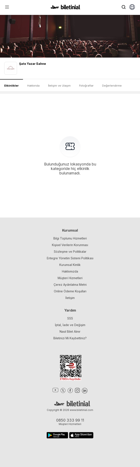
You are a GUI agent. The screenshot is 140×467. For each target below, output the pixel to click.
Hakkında (33, 85)
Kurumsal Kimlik (70, 265)
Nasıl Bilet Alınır (70, 331)
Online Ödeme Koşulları (70, 291)
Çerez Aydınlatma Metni (70, 284)
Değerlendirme (112, 85)
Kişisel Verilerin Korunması (70, 245)
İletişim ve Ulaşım (59, 85)
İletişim (70, 298)
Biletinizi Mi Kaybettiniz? (70, 338)
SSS (70, 318)
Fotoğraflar (86, 85)
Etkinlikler (11, 85)
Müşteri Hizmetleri (70, 278)
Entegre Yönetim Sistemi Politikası (70, 258)
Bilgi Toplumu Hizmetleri (70, 238)
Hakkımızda (70, 271)
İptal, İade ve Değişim (70, 325)
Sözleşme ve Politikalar (70, 251)
